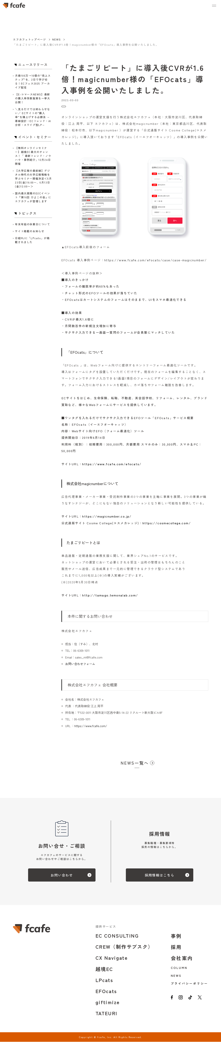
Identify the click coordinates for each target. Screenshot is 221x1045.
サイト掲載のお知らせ (29, 231)
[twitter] (203, 1002)
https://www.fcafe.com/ (90, 729)
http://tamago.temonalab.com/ (110, 598)
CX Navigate (112, 960)
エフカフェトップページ (29, 39)
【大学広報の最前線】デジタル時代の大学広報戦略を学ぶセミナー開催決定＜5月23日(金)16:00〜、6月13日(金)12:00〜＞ (33, 178)
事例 (176, 939)
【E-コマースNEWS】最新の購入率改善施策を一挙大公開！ (32, 98)
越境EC (104, 972)
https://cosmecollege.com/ (167, 526)
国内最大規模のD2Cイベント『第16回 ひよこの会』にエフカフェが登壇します (33, 197)
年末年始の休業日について (32, 224)
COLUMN (179, 971)
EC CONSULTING (117, 938)
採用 (176, 950)
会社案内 (182, 961)
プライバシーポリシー (189, 986)
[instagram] (181, 1002)
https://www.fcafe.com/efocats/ (111, 467)
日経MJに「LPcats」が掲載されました (32, 240)
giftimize (108, 1005)
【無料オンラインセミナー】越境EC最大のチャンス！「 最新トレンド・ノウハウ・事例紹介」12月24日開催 (33, 156)
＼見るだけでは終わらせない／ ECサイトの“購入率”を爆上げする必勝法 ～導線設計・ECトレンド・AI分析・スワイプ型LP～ (33, 117)
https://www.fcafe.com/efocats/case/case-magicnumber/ (155, 263)
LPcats (104, 983)
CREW (124, 949)
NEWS (56, 39)
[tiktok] (192, 1002)
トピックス (69, 108)
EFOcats (106, 994)
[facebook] (172, 1002)
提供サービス (106, 929)
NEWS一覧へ (135, 766)
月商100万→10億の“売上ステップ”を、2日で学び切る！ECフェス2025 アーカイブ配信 (33, 81)
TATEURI (106, 1016)
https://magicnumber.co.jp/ (106, 519)
